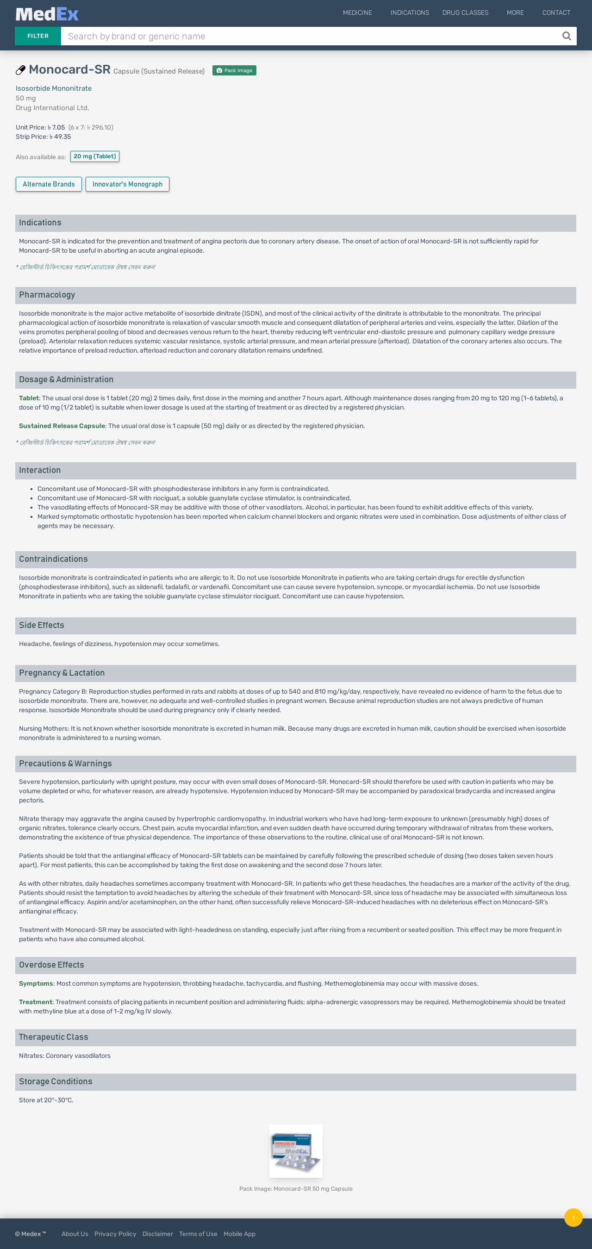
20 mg (95, 156)
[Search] (568, 36)
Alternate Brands (49, 184)
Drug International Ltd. (52, 108)
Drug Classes (476, 13)
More (520, 13)
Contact (556, 13)
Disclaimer (158, 1233)
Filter (38, 35)
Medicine (372, 13)
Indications (420, 13)
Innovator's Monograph (127, 184)
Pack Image (234, 71)
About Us (75, 1233)
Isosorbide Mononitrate (54, 88)
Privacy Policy (115, 1233)
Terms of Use (198, 1233)
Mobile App (239, 1233)
